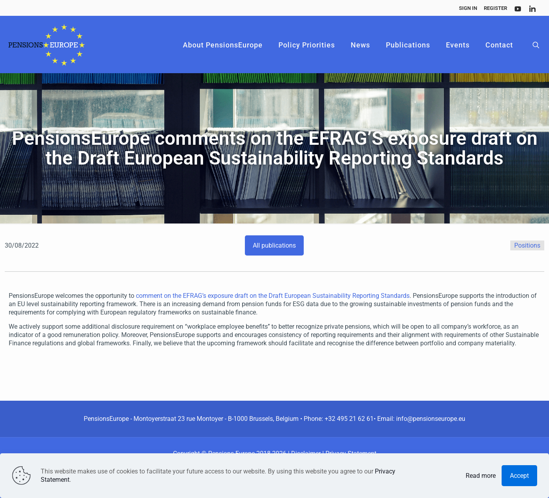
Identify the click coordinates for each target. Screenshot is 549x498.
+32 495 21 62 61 (349, 418)
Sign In (468, 8)
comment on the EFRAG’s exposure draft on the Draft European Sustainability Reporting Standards (273, 295)
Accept (519, 475)
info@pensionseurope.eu (430, 418)
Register (495, 8)
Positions (527, 245)
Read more (481, 475)
